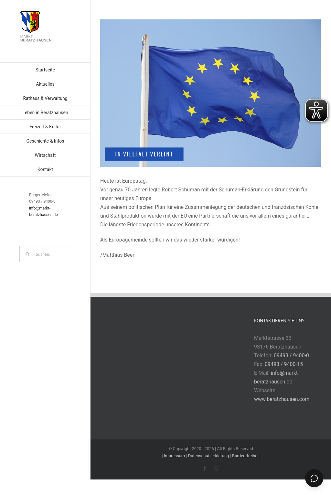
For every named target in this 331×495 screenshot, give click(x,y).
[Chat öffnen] (314, 478)
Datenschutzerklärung (208, 455)
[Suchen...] (45, 254)
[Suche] (27, 254)
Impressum (174, 455)
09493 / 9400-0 (291, 355)
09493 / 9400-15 (284, 364)
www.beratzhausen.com (281, 399)
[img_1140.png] (210, 93)
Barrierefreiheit (246, 455)
